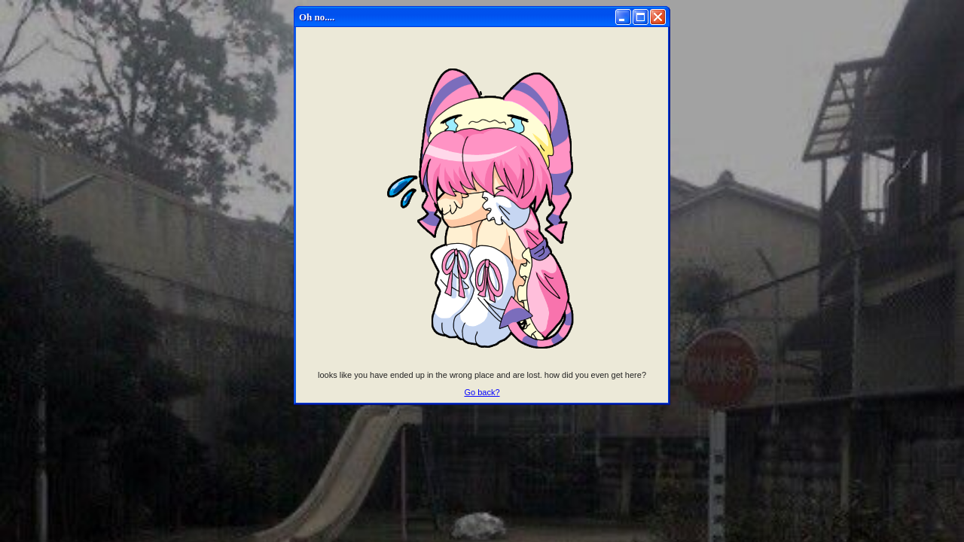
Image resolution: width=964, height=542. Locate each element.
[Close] (658, 17)
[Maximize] (640, 17)
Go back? (481, 392)
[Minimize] (623, 17)
